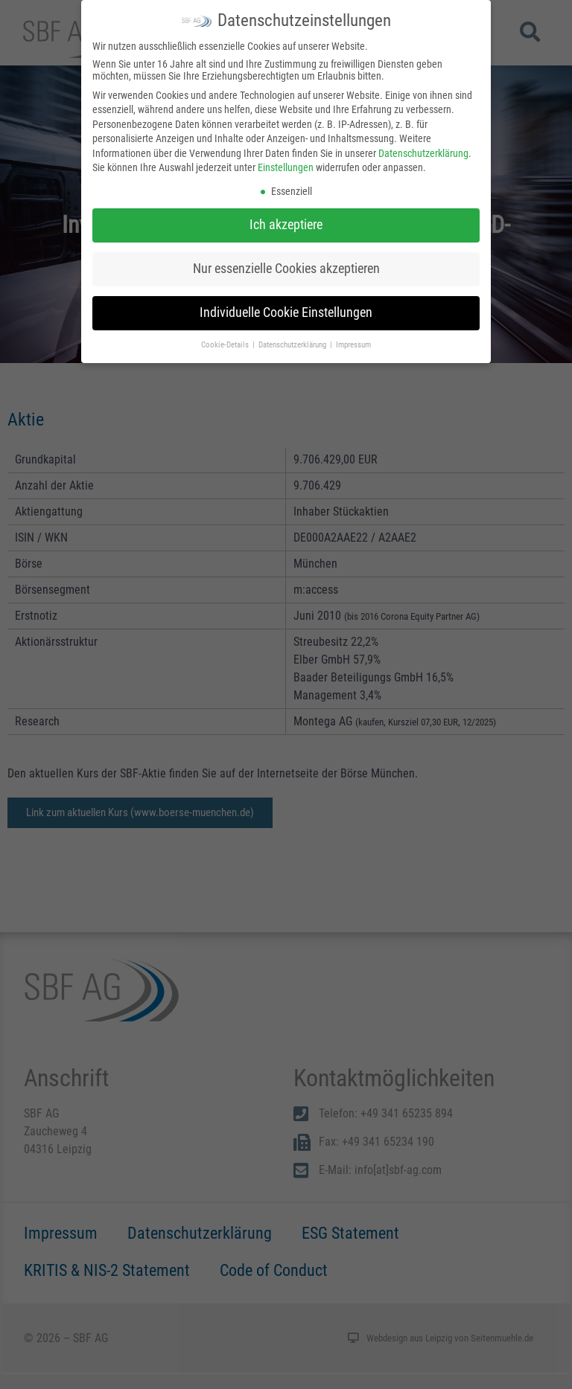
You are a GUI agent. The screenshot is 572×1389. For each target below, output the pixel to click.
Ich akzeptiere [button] (286, 224)
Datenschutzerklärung (423, 153)
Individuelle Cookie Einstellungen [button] (286, 312)
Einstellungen (286, 167)
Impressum (353, 345)
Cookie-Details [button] (226, 345)
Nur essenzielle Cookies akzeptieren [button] (286, 268)
